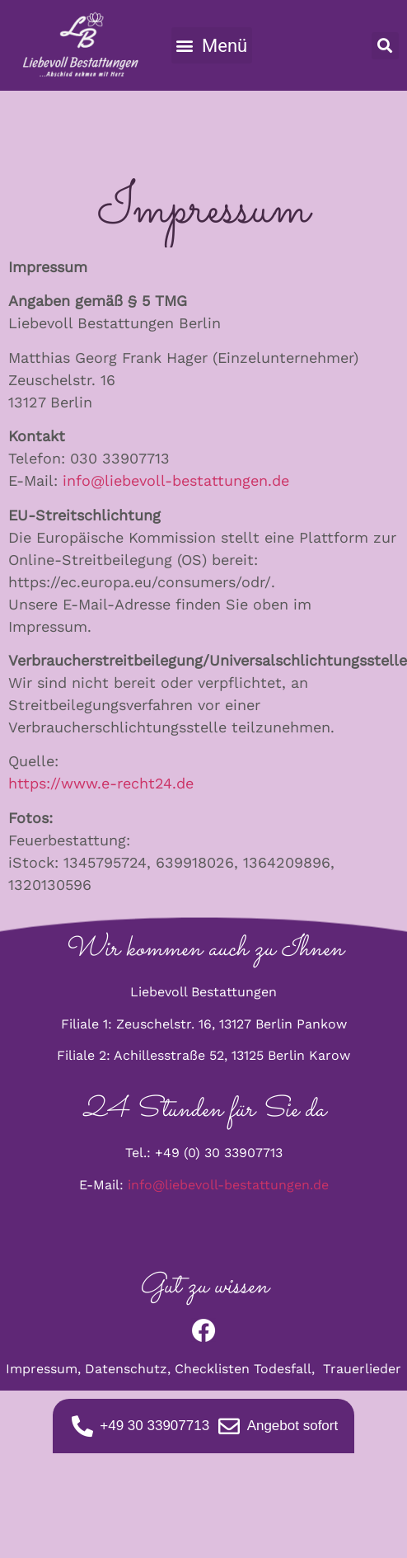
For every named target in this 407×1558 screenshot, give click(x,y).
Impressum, (45, 1369)
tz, (164, 1369)
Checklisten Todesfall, (249, 1369)
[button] (211, 45)
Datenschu (119, 1369)
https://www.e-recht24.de (101, 783)
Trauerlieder (362, 1369)
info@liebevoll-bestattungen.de (176, 480)
